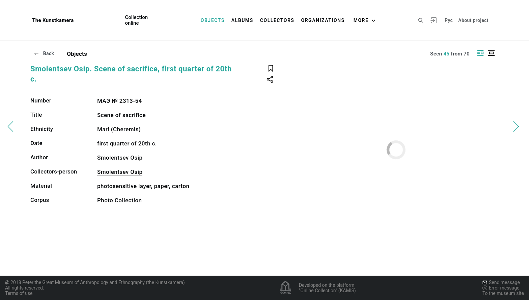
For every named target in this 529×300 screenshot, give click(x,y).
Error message (501, 288)
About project (473, 20)
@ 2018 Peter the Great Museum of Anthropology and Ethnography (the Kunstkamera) (95, 282)
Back (44, 53)
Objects (213, 20)
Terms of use (19, 293)
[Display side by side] (480, 53)
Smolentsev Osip (119, 157)
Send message (501, 282)
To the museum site (503, 293)
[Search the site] (420, 20)
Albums (242, 20)
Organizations (322, 20)
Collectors (277, 20)
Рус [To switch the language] (449, 20)
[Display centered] (491, 53)
